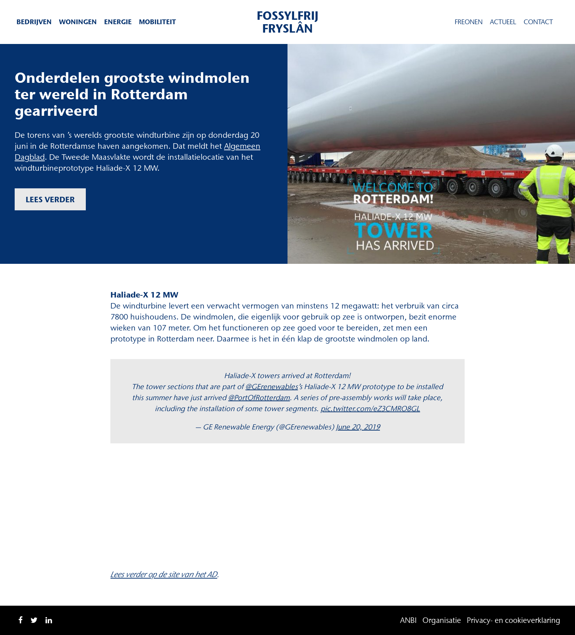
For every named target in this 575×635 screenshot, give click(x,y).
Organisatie (441, 620)
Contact (538, 22)
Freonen (469, 22)
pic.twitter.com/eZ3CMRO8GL (370, 408)
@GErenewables (271, 386)
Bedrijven (34, 22)
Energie (118, 22)
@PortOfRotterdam (259, 397)
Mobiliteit (157, 22)
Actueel (503, 22)
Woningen (78, 22)
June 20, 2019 (358, 426)
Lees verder (50, 199)
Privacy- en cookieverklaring (513, 620)
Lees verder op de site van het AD (163, 574)
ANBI (408, 620)
